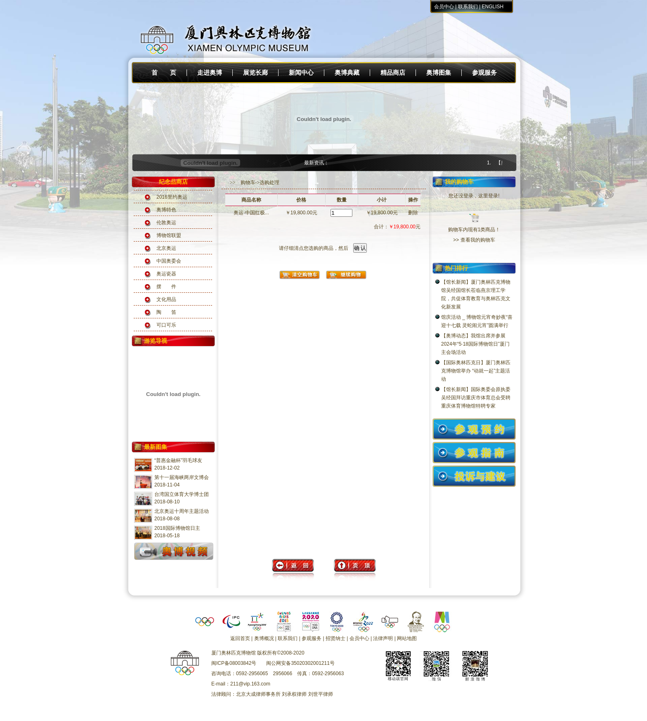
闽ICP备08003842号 (233, 663)
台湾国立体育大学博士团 (181, 494)
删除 (413, 213)
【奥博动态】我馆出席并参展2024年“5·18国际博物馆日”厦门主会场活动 (475, 344)
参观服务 (484, 72)
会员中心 (444, 6)
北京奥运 (166, 248)
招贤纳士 (335, 638)
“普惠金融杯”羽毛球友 (178, 460)
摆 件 (166, 286)
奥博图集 (438, 72)
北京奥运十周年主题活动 (181, 511)
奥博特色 (166, 210)
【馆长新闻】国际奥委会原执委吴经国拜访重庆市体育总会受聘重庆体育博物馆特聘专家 (475, 398)
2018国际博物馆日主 (177, 528)
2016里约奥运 (171, 197)
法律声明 (383, 638)
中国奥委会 (168, 261)
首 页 (163, 72)
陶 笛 (166, 312)
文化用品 (166, 299)
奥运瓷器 (166, 274)
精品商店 (392, 72)
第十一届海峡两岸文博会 (181, 477)
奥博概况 (264, 638)
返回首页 (240, 638)
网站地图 (407, 638)
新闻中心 (301, 72)
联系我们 (468, 6)
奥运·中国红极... (251, 213)
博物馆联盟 (168, 235)
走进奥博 (209, 72)
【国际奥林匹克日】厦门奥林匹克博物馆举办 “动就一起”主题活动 (475, 371)
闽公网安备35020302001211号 (300, 663)
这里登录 (488, 196)
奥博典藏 (347, 72)
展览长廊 (255, 72)
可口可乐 (166, 325)
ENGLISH (493, 6)
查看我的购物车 (477, 240)
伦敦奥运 (166, 222)
